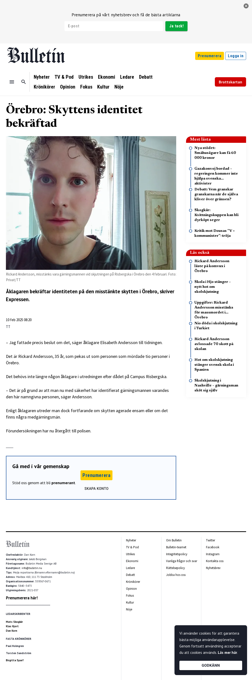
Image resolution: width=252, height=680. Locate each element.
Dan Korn (11, 630)
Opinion (67, 87)
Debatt (146, 77)
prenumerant (63, 482)
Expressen (17, 299)
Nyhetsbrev (213, 568)
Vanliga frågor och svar (181, 561)
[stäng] (246, 6)
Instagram (213, 554)
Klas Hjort (12, 626)
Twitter (210, 540)
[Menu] (12, 82)
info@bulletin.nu (32, 568)
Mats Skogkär (14, 622)
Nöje (119, 87)
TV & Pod (64, 77)
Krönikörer (44, 87)
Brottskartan (230, 81)
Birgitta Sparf (15, 660)
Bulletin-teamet (176, 547)
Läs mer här (227, 652)
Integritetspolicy (176, 554)
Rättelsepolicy (175, 568)
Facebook (212, 547)
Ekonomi (106, 77)
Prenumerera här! (22, 598)
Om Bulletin (174, 540)
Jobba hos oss (176, 575)
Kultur (103, 87)
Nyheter (42, 77)
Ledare (127, 77)
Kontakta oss (214, 561)
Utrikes (86, 77)
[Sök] (24, 82)
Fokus (86, 87)
